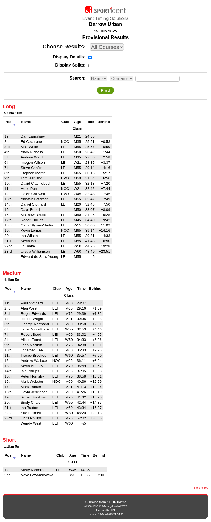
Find (105, 90)
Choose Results (63, 46)
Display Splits (69, 65)
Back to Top (201, 487)
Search (77, 78)
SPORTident (116, 502)
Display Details (68, 56)
